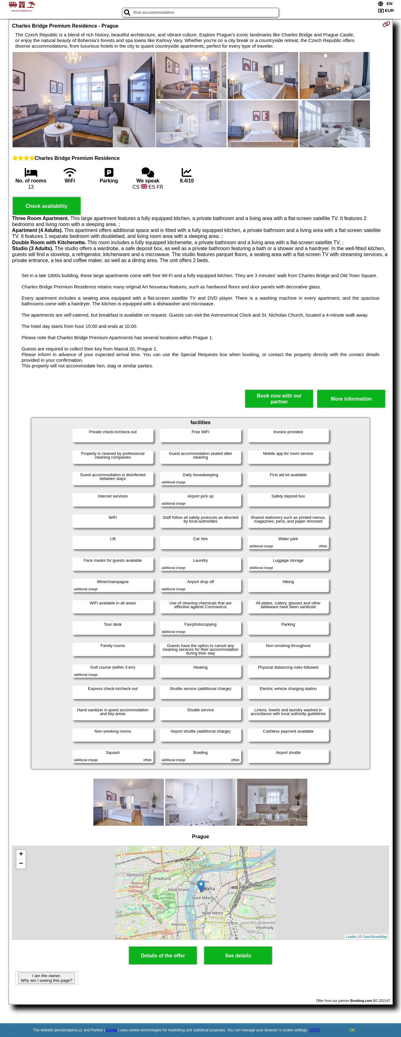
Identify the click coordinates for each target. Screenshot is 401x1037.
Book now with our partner (279, 398)
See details (238, 955)
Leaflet (351, 937)
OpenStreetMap (375, 937)
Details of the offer (163, 955)
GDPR (314, 1030)
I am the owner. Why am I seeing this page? (46, 978)
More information (351, 399)
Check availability (46, 206)
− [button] (21, 864)
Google (111, 1030)
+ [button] (21, 854)
